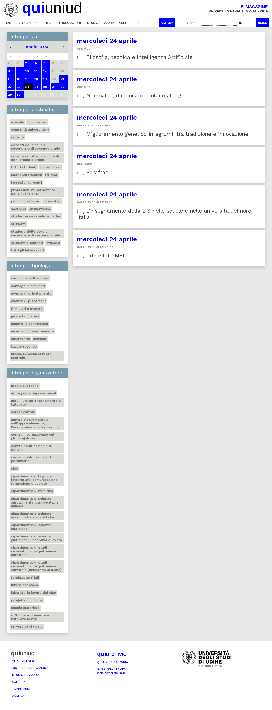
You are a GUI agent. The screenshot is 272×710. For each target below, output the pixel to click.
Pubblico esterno (25, 201)
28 (63, 87)
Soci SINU (18, 209)
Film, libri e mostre (26, 309)
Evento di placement (28, 301)
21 (62, 79)
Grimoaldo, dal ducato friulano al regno (132, 96)
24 (27, 87)
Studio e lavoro (100, 22)
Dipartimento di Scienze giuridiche (31, 527)
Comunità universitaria (30, 130)
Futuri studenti (24, 167)
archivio (111, 654)
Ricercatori (52, 201)
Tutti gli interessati (27, 250)
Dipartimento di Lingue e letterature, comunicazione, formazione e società (35, 479)
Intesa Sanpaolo (24, 585)
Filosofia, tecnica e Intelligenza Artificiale (135, 57)
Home (9, 22)
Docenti (17, 137)
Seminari (40, 339)
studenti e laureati (27, 243)
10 (27, 71)
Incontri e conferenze (29, 324)
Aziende (17, 122)
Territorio (147, 22)
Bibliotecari (37, 122)
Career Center (23, 412)
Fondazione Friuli (25, 577)
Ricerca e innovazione (64, 22)
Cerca (192, 23)
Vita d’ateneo (30, 22)
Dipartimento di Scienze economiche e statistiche (32, 515)
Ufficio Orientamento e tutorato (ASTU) (30, 617)
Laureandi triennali (26, 175)
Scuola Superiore (25, 608)
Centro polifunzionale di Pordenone (31, 459)
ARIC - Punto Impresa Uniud (33, 393)
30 (19, 95)
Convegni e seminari (28, 286)
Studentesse (40, 209)
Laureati (51, 175)
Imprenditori (50, 167)
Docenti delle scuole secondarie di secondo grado (35, 147)
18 (36, 79)
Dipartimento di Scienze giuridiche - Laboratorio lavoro (36, 538)
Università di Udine (26, 626)
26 (45, 87)
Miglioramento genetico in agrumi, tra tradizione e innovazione (162, 134)
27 (54, 87)
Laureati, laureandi (26, 182)
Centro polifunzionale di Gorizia (31, 448)
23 (18, 87)
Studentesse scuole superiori (36, 216)
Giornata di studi (25, 316)
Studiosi (53, 243)
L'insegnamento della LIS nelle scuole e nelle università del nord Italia (164, 214)
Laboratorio (20, 339)
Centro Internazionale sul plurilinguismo (32, 436)
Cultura (125, 22)
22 (10, 87)
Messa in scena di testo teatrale (31, 356)
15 (9, 79)
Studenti (18, 224)
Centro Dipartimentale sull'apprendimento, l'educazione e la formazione (35, 423)
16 (18, 79)
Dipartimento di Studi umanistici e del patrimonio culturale (34, 551)
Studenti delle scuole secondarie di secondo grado (35, 233)
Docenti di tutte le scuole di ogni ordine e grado (35, 158)
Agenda (167, 22)
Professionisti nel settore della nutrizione (33, 192)
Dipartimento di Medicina (32, 491)
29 (10, 95)
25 (36, 87)
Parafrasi (93, 172)
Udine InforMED (102, 256)
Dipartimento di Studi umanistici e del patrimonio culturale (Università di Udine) (36, 566)
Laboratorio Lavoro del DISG (33, 593)
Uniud (262, 22)
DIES (14, 468)
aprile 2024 (37, 46)
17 (27, 79)
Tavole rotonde (24, 346)
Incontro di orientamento (32, 331)
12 (45, 71)
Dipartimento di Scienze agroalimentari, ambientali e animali (35, 502)
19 (45, 79)
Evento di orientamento (31, 293)
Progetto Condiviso (27, 600)
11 (35, 71)
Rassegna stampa (112, 670)
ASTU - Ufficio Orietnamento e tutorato (36, 403)
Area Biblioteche (25, 386)
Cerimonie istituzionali (30, 278)
